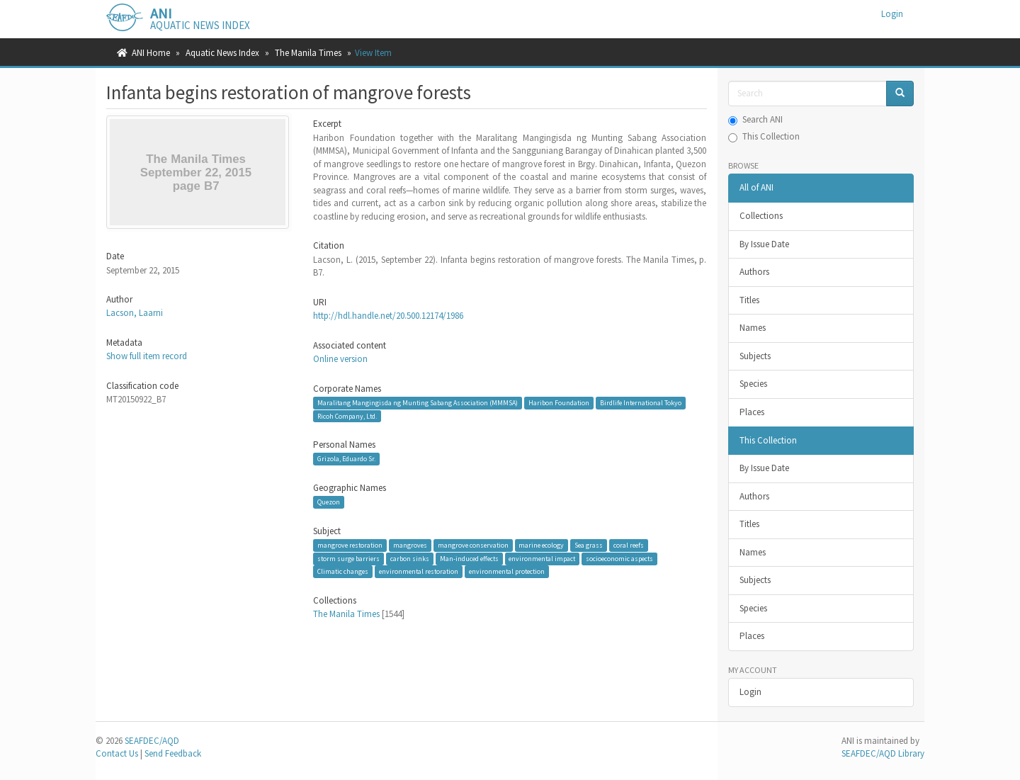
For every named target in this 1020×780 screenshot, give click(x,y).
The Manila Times (308, 53)
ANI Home (151, 53)
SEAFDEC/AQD (152, 741)
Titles (749, 300)
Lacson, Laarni (134, 313)
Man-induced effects (469, 558)
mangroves (410, 545)
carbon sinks (409, 558)
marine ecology (541, 545)
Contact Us (117, 753)
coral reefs (628, 545)
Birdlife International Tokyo (640, 402)
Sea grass (588, 545)
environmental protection (507, 571)
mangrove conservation (473, 545)
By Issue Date (764, 244)
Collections (761, 216)
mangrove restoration (349, 545)
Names (753, 328)
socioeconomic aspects (619, 558)
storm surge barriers (348, 558)
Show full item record (146, 356)
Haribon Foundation (558, 402)
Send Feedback (172, 753)
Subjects (755, 356)
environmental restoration (418, 571)
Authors (754, 272)
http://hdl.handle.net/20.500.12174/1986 (388, 316)
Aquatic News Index (222, 53)
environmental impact (542, 558)
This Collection (764, 136)
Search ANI (755, 119)
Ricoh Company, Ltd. (347, 415)
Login (750, 692)
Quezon (328, 502)
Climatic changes (342, 571)
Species (753, 384)
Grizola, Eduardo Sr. (346, 458)
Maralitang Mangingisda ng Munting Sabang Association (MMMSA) (417, 402)
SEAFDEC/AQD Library (883, 753)
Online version (340, 359)
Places (752, 412)
